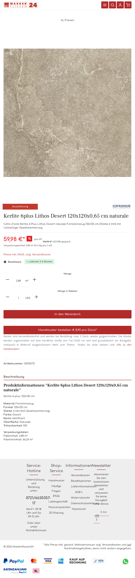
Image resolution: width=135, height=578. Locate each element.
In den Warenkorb (67, 314)
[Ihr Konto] (120, 4)
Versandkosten (80, 475)
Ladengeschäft (58, 501)
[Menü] (104, 4)
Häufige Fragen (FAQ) (56, 491)
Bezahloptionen (81, 481)
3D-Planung (56, 513)
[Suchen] (112, 4)
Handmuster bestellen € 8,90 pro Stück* (67, 330)
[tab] (67, 377)
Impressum (79, 509)
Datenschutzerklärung (85, 503)
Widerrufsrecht (80, 497)
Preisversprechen (59, 507)
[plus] (34, 279)
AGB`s (79, 492)
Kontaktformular (36, 530)
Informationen (79, 466)
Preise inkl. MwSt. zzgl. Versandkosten (27, 254)
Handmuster (57, 480)
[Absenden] (96, 519)
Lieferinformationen (83, 486)
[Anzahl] (18, 281)
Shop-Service (56, 468)
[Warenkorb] (127, 4)
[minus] (8, 279)
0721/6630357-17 (33, 500)
